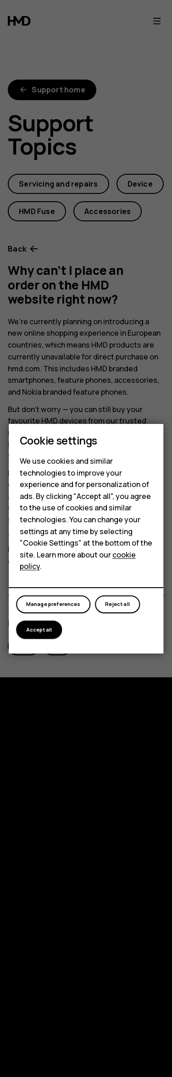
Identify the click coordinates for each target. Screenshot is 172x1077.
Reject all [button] (117, 603)
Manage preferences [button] (53, 603)
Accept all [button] (39, 629)
